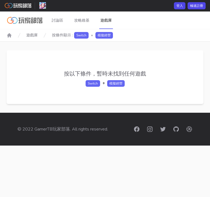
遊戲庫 (106, 20)
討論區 (57, 20)
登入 (179, 6)
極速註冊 (196, 6)
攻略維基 (81, 20)
